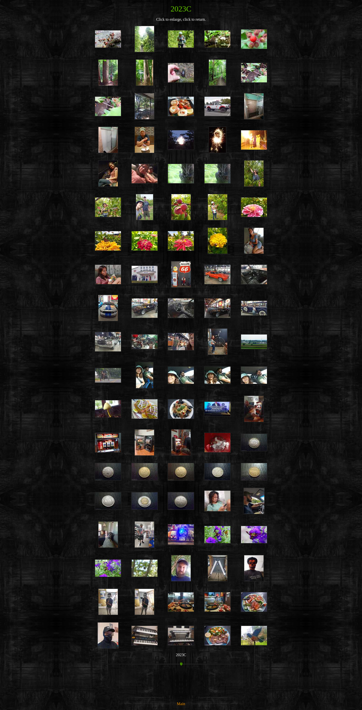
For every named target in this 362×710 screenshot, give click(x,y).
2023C (181, 655)
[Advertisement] (181, 686)
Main (181, 704)
